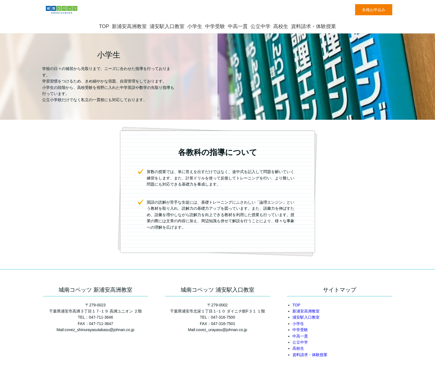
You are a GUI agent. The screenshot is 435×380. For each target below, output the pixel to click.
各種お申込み (373, 10)
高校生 (280, 26)
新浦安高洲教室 (129, 26)
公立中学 (260, 26)
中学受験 (215, 26)
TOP (104, 26)
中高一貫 (238, 26)
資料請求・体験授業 (313, 26)
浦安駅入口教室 (167, 26)
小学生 (194, 26)
